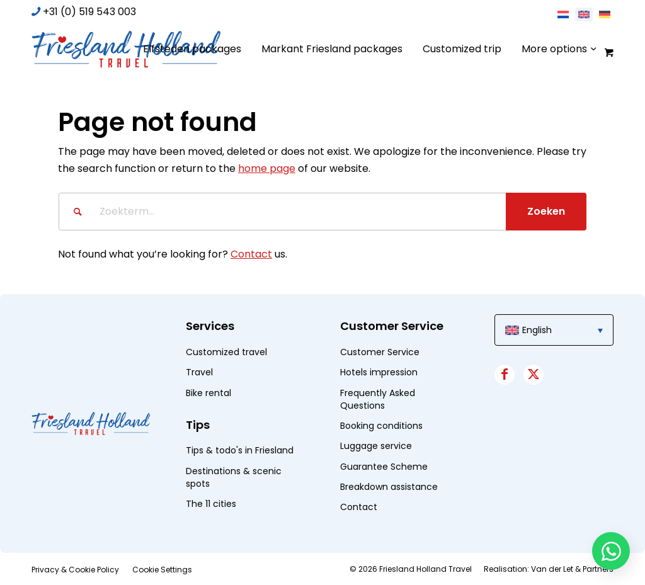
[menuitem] (192, 49)
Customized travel (226, 352)
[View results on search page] (546, 211)
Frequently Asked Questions (377, 399)
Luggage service (376, 446)
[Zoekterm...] (322, 211)
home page (266, 168)
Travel (199, 372)
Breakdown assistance (389, 486)
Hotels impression (379, 372)
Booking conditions (381, 425)
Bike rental (208, 393)
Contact (251, 254)
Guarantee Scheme (384, 466)
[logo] (125, 49)
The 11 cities (211, 503)
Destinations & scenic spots (234, 477)
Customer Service (380, 352)
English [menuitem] (537, 330)
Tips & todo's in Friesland (240, 450)
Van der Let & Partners (572, 569)
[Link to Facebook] (504, 375)
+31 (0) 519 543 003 (89, 11)
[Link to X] (533, 375)
